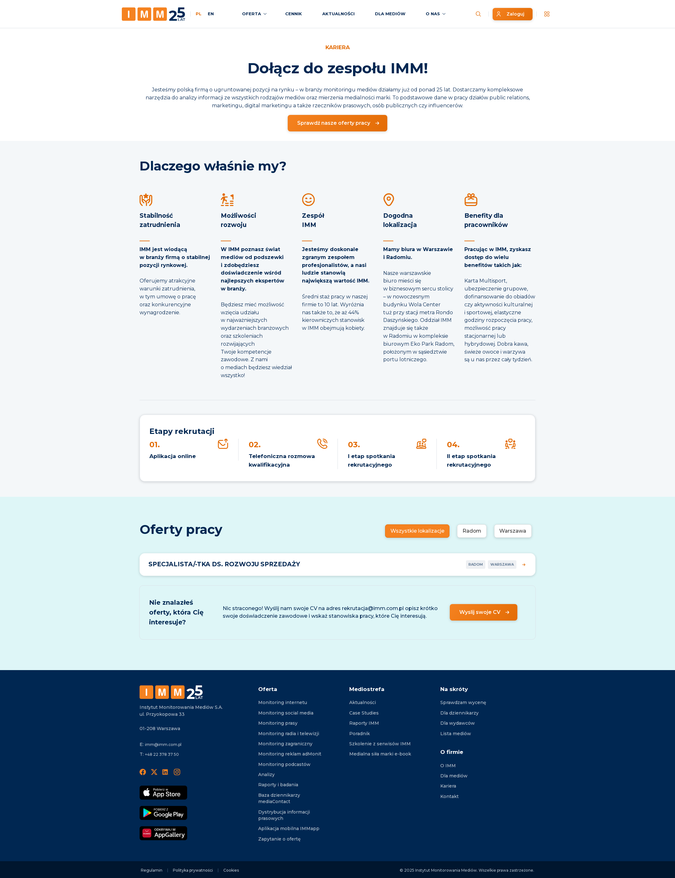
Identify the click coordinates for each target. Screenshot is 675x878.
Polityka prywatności (193, 870)
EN (211, 13)
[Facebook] (143, 771)
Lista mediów (455, 733)
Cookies (231, 870)
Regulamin (151, 870)
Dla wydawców (457, 723)
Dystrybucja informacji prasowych (284, 815)
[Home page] (153, 14)
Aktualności (362, 702)
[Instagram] (177, 771)
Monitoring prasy (278, 723)
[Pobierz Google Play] (163, 813)
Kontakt (449, 796)
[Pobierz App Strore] (163, 793)
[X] (154, 771)
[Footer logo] (171, 692)
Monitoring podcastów (284, 764)
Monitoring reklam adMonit (289, 754)
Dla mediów (454, 776)
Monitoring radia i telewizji (288, 733)
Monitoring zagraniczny (285, 744)
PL (198, 13)
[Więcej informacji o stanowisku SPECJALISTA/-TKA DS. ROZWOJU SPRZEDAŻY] (337, 564)
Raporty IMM (364, 723)
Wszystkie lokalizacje (415, 531)
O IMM (448, 765)
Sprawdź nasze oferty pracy (333, 123)
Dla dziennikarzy (459, 713)
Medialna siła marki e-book (380, 754)
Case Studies (364, 713)
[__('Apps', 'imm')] (547, 14)
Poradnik (359, 733)
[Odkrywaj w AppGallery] (163, 833)
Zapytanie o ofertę (279, 839)
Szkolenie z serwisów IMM (380, 744)
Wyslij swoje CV (480, 612)
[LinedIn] (165, 771)
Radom (471, 531)
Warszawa (512, 531)
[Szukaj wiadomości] (478, 14)
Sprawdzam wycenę (463, 702)
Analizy (266, 774)
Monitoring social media (285, 713)
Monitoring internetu (282, 702)
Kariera (448, 786)
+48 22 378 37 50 (162, 754)
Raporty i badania (278, 785)
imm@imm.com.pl (163, 744)
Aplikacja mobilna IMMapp (288, 828)
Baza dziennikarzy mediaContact (279, 798)
